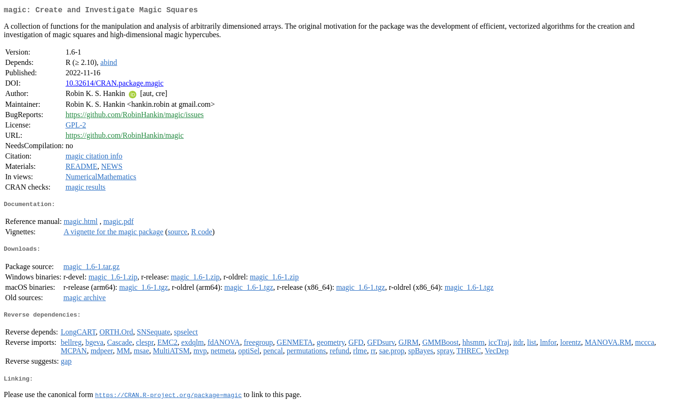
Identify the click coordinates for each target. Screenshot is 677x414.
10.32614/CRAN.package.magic (114, 85)
